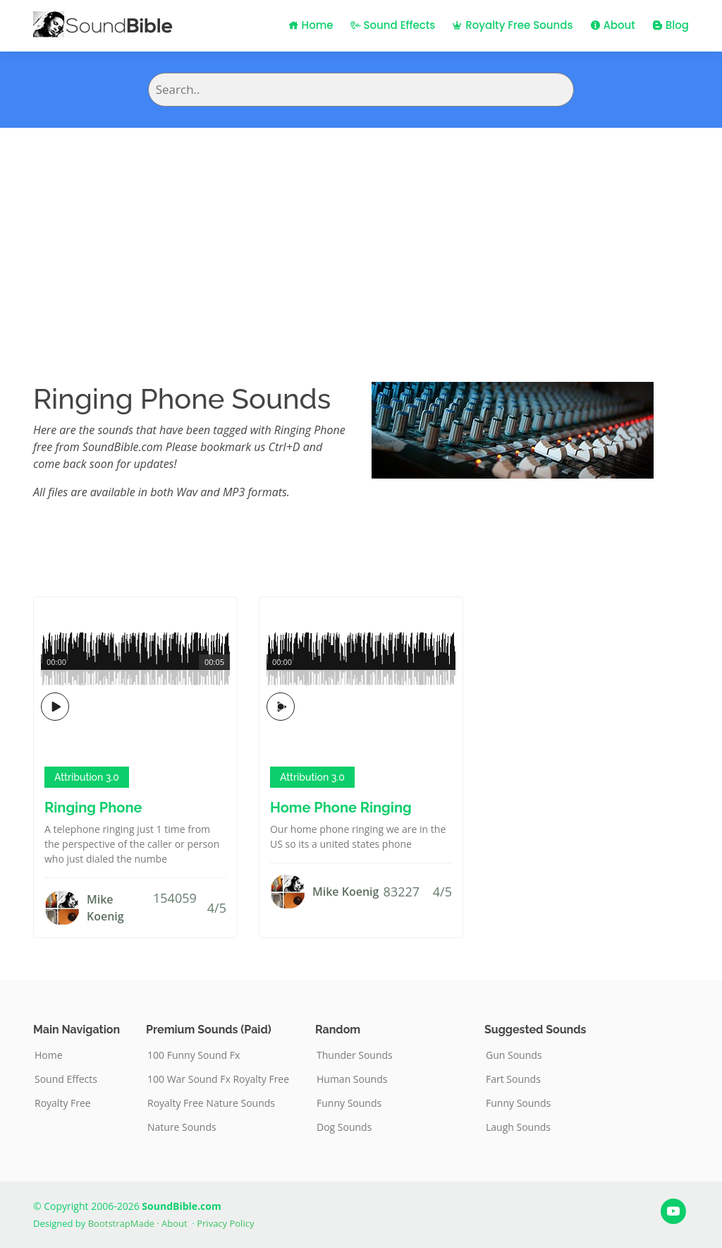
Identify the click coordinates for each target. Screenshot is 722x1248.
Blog (670, 25)
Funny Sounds (349, 1103)
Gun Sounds (514, 1055)
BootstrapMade (121, 1223)
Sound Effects (393, 25)
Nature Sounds (181, 1127)
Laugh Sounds (518, 1127)
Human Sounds (352, 1079)
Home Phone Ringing (341, 807)
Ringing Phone (93, 807)
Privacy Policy (225, 1223)
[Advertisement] (361, 233)
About (612, 25)
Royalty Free (63, 1103)
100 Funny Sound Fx (193, 1055)
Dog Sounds (344, 1127)
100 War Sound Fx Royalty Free (218, 1079)
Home (311, 25)
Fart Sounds (513, 1079)
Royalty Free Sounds (512, 25)
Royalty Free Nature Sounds (211, 1103)
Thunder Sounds (355, 1055)
